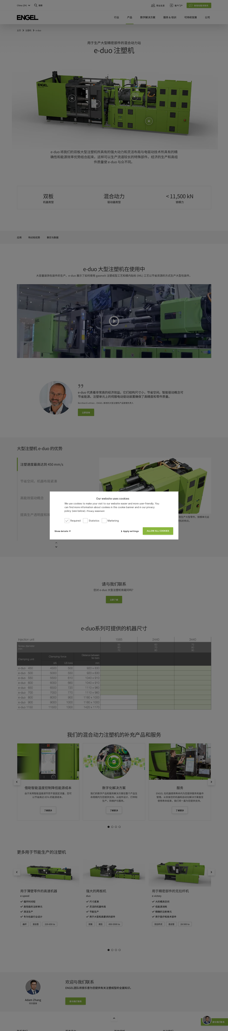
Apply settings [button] (131, 531)
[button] (62, 531)
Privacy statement (96, 511)
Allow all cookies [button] (158, 531)
